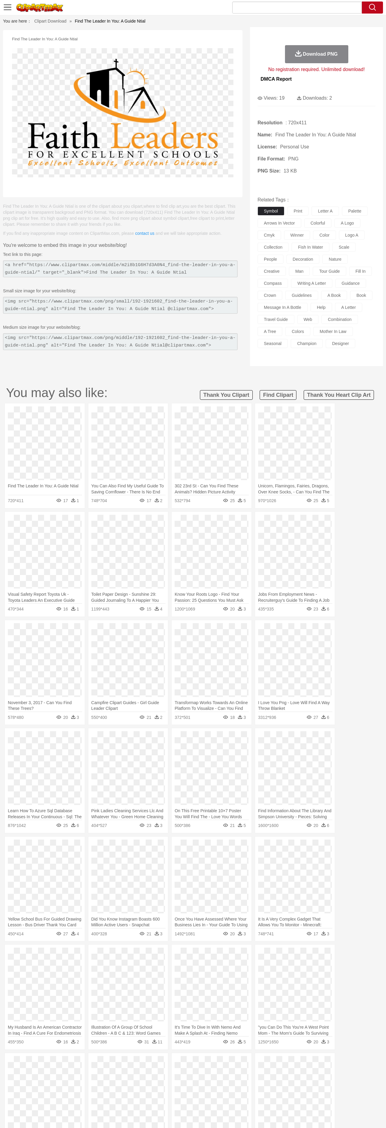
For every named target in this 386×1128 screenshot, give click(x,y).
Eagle (150, 1073)
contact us (144, 233)
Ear (146, 1082)
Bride (64, 1082)
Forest (304, 1063)
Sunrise (217, 1063)
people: (22, 1081)
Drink (84, 1100)
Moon (202, 1063)
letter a (325, 211)
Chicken (100, 1073)
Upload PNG (359, 1115)
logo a (352, 235)
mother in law (333, 331)
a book (334, 295)
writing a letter (311, 283)
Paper (247, 1091)
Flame (139, 1063)
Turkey (324, 1073)
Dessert (69, 1100)
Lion (240, 1073)
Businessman (114, 1082)
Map (180, 1091)
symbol (271, 211)
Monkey (254, 1073)
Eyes (157, 1082)
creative (272, 271)
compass (273, 283)
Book (72, 1091)
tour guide (329, 271)
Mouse (269, 1073)
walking (172, 1082)
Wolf (337, 1073)
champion (306, 343)
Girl (210, 1082)
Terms (274, 1115)
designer (340, 343)
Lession (315, 1091)
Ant (37, 1073)
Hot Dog (291, 1100)
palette (355, 211)
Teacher (58, 1091)
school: (22, 1090)
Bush (265, 1063)
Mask (38, 1082)
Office (261, 1091)
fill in (360, 271)
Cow (115, 1073)
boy (220, 1082)
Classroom (89, 1091)
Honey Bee (209, 1073)
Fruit (116, 1100)
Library (215, 1091)
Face (260, 1082)
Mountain (235, 1063)
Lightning (186, 1063)
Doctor (134, 1082)
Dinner (216, 1100)
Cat (87, 1073)
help (321, 307)
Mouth (247, 1082)
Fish (181, 1073)
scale (344, 247)
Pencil (125, 1091)
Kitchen (201, 1100)
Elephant (167, 1073)
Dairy (54, 1100)
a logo (347, 223)
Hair (199, 1082)
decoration (303, 259)
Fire (126, 1063)
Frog (193, 1073)
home (187, 1082)
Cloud (277, 1063)
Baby (51, 1082)
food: (21, 1099)
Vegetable (182, 1100)
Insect (228, 1073)
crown (270, 295)
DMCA (336, 1115)
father (232, 1082)
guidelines (302, 295)
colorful (318, 223)
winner (297, 235)
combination (340, 319)
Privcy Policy (296, 1115)
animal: (22, 1072)
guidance (351, 283)
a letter (348, 307)
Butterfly (73, 1073)
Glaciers (154, 1063)
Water (251, 1063)
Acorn (38, 1063)
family (77, 1082)
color (324, 235)
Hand (287, 1082)
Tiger (310, 1073)
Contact (318, 1115)
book (361, 295)
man (299, 271)
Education (142, 1091)
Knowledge (197, 1091)
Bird (59, 1073)
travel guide (276, 319)
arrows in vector (279, 223)
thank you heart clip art (339, 395)
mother (92, 1082)
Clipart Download (50, 21)
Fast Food (100, 1100)
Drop (290, 1063)
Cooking (273, 1100)
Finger (273, 1082)
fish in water (310, 247)
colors (298, 331)
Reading (109, 1091)
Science (232, 1091)
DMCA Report (276, 79)
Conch (101, 1063)
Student (41, 1091)
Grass (170, 1063)
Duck (138, 1073)
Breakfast (38, 1100)
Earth (114, 1063)
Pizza (230, 1100)
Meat (128, 1100)
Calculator (297, 1091)
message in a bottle (282, 307)
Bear (48, 1073)
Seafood (163, 1100)
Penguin (295, 1073)
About (258, 1115)
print (298, 211)
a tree (270, 331)
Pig (282, 1073)
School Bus (163, 1091)
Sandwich (144, 1100)
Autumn (54, 1063)
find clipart (278, 395)
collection (273, 247)
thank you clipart (226, 395)
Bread (258, 1100)
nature (335, 259)
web (308, 319)
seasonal (272, 343)
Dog (126, 1073)
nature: (22, 1063)
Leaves (70, 1063)
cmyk (269, 235)
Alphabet (277, 1091)
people (270, 259)
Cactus (85, 1063)
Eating (244, 1100)
